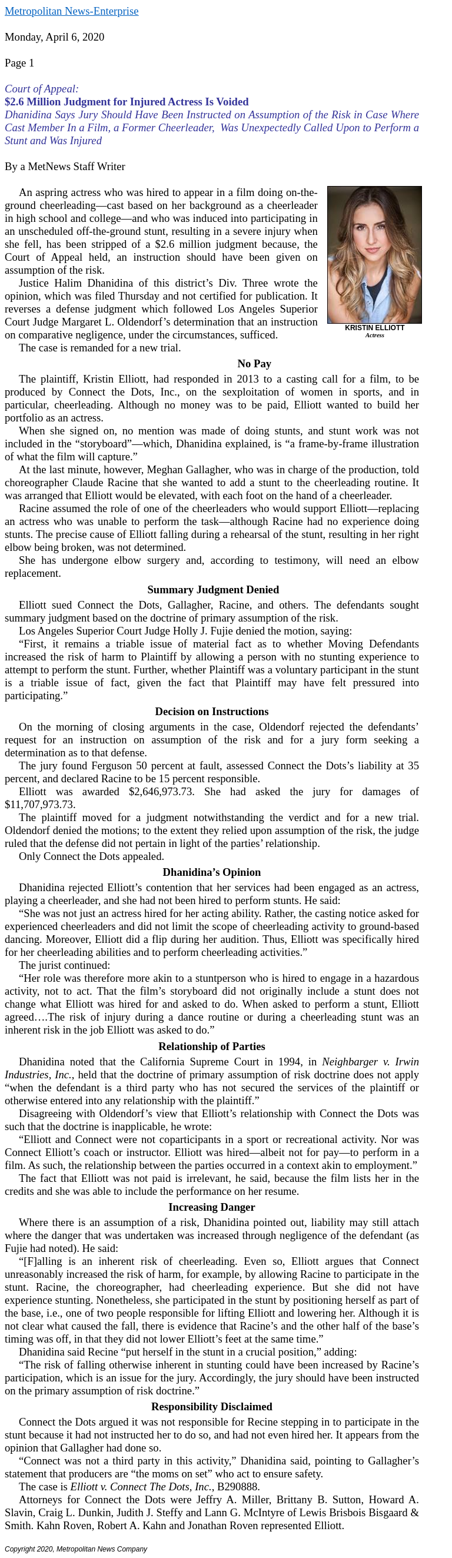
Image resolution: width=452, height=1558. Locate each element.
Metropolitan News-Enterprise (71, 11)
